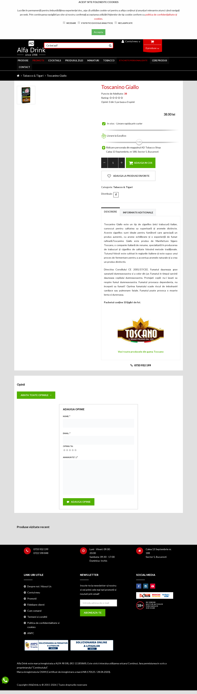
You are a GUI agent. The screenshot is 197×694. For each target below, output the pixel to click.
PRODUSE (23, 60)
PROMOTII (38, 60)
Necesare (69, 23)
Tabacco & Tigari (33, 75)
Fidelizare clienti (36, 604)
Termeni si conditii (37, 617)
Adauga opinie (79, 501)
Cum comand (34, 611)
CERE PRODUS (160, 60)
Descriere (110, 211)
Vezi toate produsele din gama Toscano (141, 351)
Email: (66, 433)
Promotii (32, 598)
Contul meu (131, 41)
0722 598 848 (40, 553)
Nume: (66, 416)
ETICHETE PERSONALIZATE (134, 60)
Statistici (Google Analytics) (95, 23)
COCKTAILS (55, 60)
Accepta (98, 32)
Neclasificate (123, 23)
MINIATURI (93, 60)
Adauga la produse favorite (128, 175)
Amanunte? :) (70, 457)
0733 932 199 (40, 549)
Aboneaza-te (93, 612)
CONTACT (24, 67)
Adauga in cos (140, 162)
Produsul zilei (74, 60)
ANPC (30, 633)
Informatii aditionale (138, 211)
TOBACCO (109, 60)
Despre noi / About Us (39, 586)
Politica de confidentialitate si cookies (43, 625)
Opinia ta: (68, 446)
